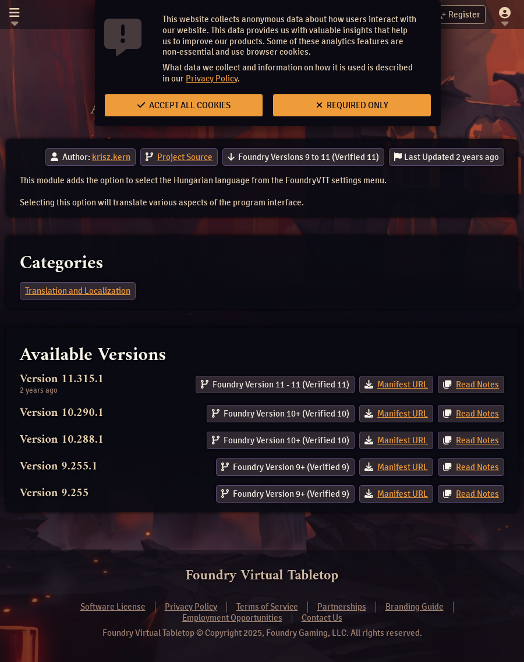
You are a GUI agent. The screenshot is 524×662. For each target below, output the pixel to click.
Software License (113, 607)
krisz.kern (111, 157)
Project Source (185, 157)
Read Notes (477, 384)
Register (457, 14)
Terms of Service (267, 607)
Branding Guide (414, 607)
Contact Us (322, 618)
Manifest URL (402, 384)
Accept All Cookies (184, 105)
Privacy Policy (212, 78)
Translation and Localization (77, 291)
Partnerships (341, 607)
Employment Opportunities (232, 618)
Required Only (352, 105)
